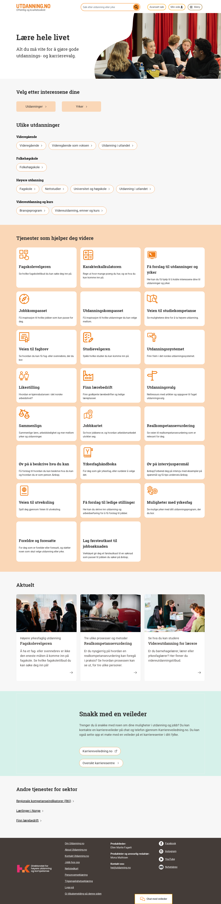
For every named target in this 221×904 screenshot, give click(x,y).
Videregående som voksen (72, 145)
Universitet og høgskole (92, 189)
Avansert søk (157, 6)
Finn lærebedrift (27, 820)
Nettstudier (55, 189)
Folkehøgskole (31, 167)
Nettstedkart (71, 868)
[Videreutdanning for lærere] (199, 672)
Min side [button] (175, 6)
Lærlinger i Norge (28, 811)
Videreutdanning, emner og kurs (79, 210)
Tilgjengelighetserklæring (79, 881)
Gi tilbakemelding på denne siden (83, 893)
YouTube (170, 859)
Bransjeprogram (33, 210)
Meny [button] (197, 6)
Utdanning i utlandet (118, 145)
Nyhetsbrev (171, 867)
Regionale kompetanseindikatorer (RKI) (43, 801)
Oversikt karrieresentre (99, 763)
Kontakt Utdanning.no (77, 856)
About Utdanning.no (76, 849)
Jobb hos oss (72, 862)
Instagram (170, 851)
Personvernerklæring (76, 874)
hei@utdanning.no (120, 867)
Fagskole (28, 189)
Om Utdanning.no (74, 843)
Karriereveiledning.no (97, 751)
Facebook (170, 843)
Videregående (31, 145)
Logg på (69, 887)
